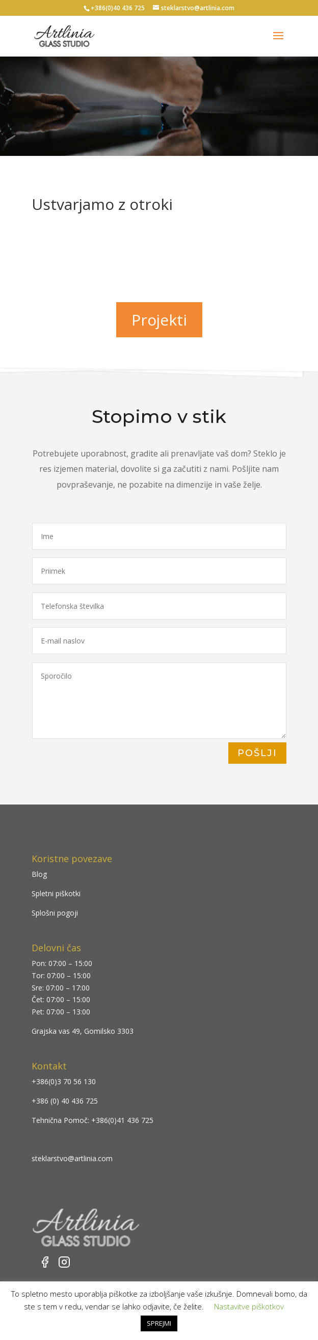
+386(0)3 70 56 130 (64, 1081)
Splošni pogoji (55, 913)
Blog (39, 874)
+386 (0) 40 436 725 (65, 1101)
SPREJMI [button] (159, 1323)
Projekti (159, 319)
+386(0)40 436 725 (118, 8)
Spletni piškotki (56, 893)
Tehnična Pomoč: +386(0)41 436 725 (92, 1120)
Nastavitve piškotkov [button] (249, 1306)
